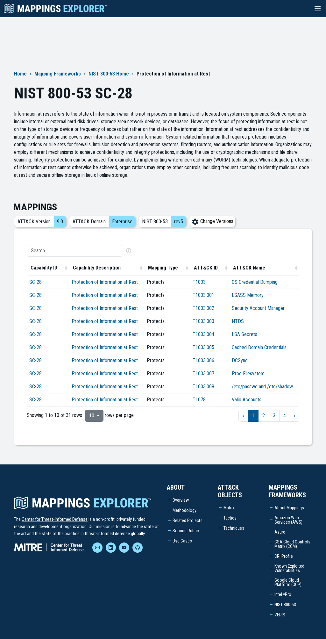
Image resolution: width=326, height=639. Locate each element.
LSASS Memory (248, 295)
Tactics (230, 518)
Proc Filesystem (248, 373)
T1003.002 (203, 308)
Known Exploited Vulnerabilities (289, 568)
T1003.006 (203, 360)
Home (20, 74)
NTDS (238, 321)
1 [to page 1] (253, 416)
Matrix (228, 508)
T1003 (199, 282)
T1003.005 (203, 347)
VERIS (279, 615)
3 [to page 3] (274, 416)
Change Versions (212, 221)
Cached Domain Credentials (259, 347)
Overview (181, 500)
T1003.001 (203, 295)
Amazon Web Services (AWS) (288, 519)
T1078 (199, 400)
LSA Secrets (244, 334)
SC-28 (35, 282)
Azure (279, 532)
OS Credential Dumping (255, 282)
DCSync (240, 360)
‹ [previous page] (243, 416)
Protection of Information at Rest (105, 282)
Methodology (184, 510)
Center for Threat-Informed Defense (55, 519)
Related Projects (187, 520)
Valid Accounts (246, 400)
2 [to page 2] (263, 416)
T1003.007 (203, 373)
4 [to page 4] (284, 416)
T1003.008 (203, 387)
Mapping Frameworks (57, 74)
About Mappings (289, 508)
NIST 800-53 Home (109, 74)
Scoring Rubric (186, 530)
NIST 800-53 (285, 604)
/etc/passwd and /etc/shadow (262, 387)
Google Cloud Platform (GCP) (287, 582)
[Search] (74, 251)
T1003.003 (203, 321)
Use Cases (182, 541)
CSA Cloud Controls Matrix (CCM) (292, 544)
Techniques (233, 528)
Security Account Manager (258, 308)
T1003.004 (203, 334)
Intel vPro (282, 594)
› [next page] (294, 416)
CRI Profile (283, 556)
